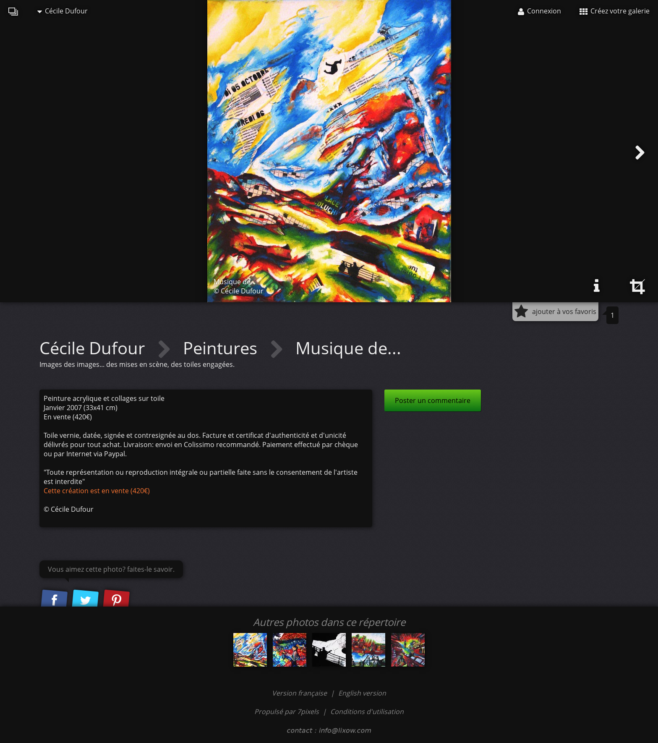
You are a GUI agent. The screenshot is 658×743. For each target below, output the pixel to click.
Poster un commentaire (432, 400)
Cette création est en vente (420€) (97, 490)
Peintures (222, 347)
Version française (300, 693)
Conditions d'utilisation (367, 711)
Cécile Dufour (62, 11)
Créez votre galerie (615, 11)
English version (362, 693)
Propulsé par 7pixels (286, 711)
